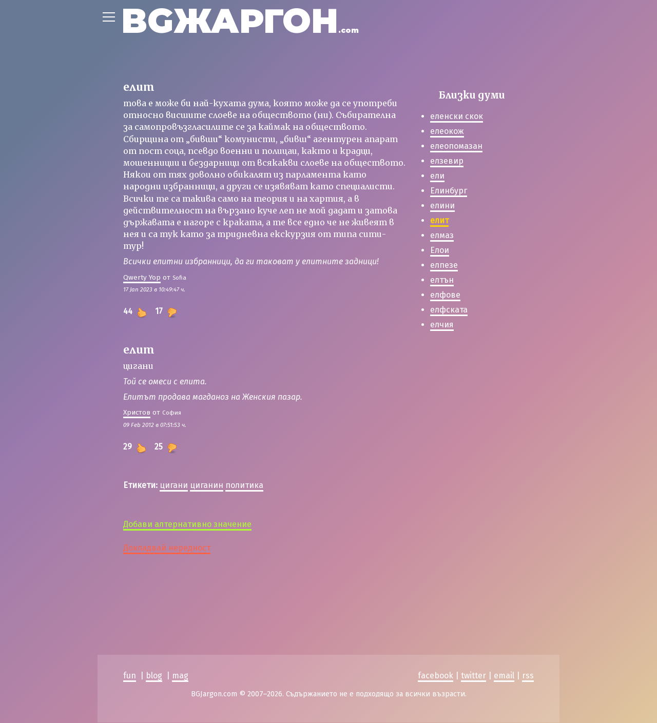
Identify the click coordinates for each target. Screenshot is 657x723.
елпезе (444, 265)
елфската (449, 310)
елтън (442, 280)
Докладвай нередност (166, 548)
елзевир (446, 161)
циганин (206, 485)
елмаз (442, 235)
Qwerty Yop (142, 277)
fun (129, 676)
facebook (435, 676)
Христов (136, 412)
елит (439, 220)
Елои (439, 250)
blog (154, 676)
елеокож (447, 131)
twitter (473, 676)
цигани (174, 485)
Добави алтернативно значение (187, 524)
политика (244, 485)
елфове (445, 295)
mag (180, 676)
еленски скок (456, 116)
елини (442, 205)
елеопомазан (456, 146)
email (504, 676)
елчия (442, 324)
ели (437, 176)
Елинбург (448, 191)
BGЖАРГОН (240, 21)
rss (528, 676)
